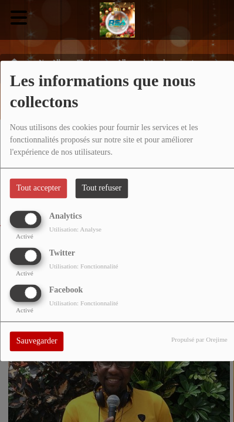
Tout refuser (101, 188)
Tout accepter (38, 188)
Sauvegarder (36, 341)
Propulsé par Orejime (199, 339)
